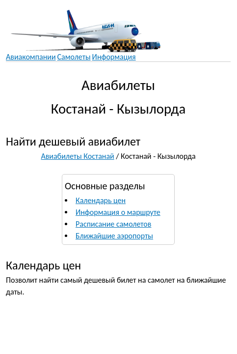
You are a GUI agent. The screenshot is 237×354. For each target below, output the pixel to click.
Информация (114, 56)
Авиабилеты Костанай (77, 156)
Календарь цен (101, 200)
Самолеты (74, 56)
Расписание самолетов (113, 224)
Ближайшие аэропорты (114, 235)
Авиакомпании (31, 56)
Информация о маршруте (118, 212)
